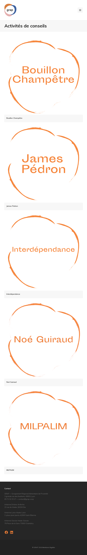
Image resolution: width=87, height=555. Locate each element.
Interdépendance (13, 294)
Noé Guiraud (11, 382)
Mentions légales (48, 547)
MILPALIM (10, 470)
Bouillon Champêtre (14, 118)
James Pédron (12, 206)
